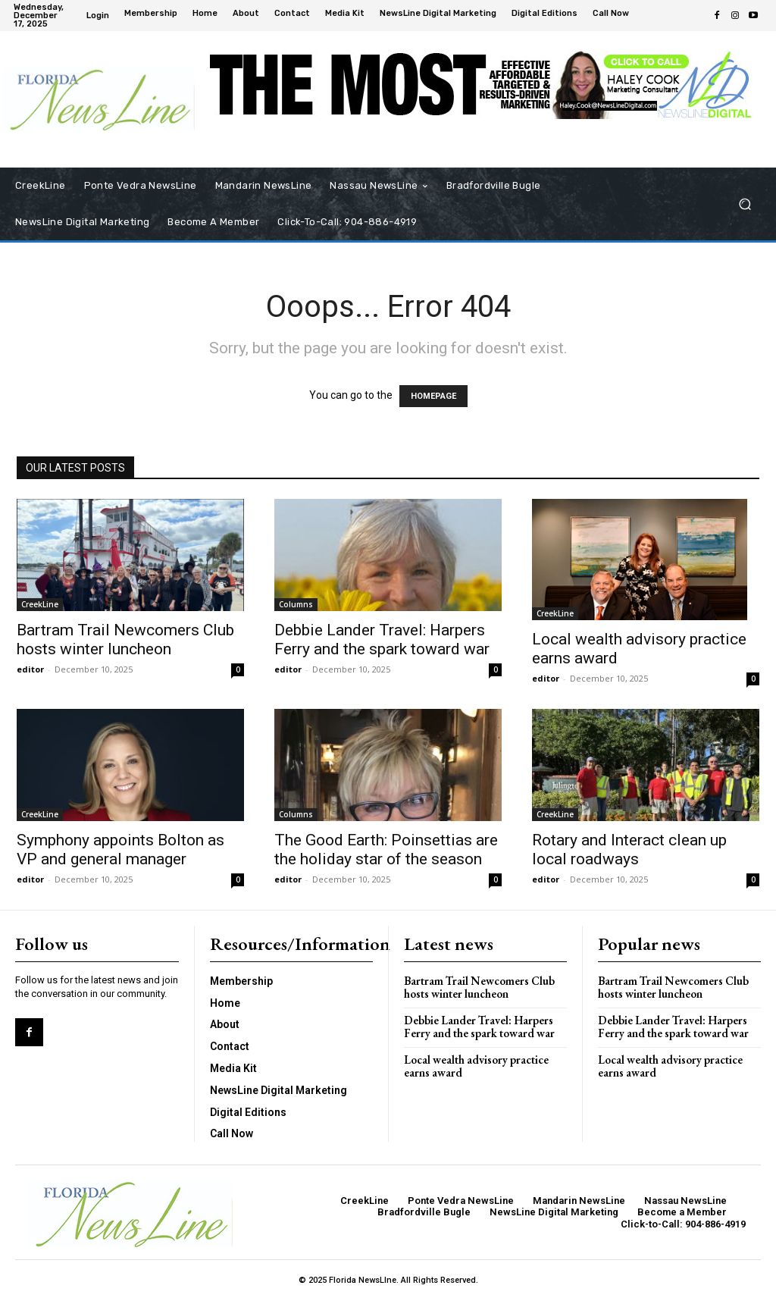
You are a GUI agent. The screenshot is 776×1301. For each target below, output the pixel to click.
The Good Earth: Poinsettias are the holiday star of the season (386, 849)
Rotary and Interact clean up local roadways (629, 849)
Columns (296, 604)
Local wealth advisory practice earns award (476, 1066)
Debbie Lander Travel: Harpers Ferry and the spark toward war (382, 639)
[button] (744, 204)
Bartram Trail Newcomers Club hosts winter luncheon (125, 639)
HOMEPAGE (433, 396)
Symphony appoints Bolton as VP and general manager (120, 849)
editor (30, 669)
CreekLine (39, 604)
